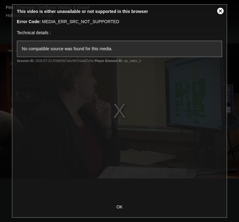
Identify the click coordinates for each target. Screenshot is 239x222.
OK (119, 206)
